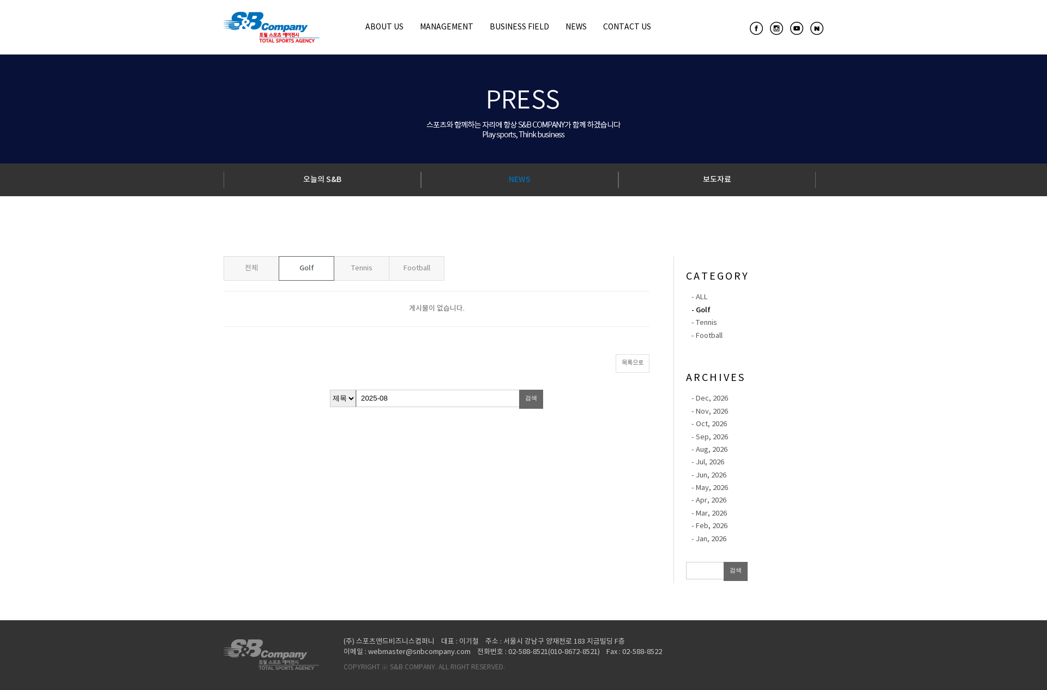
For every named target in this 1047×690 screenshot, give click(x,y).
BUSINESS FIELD (519, 27)
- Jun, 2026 (708, 475)
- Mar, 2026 (709, 514)
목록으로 (632, 362)
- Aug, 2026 (709, 450)
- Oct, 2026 (709, 424)
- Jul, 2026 (707, 462)
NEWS (576, 27)
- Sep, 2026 (709, 437)
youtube (796, 28)
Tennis (361, 268)
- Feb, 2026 (709, 526)
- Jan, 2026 (708, 539)
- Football (707, 336)
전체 (251, 268)
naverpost (816, 28)
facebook (756, 28)
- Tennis (704, 323)
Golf (306, 268)
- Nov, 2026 (709, 412)
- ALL (699, 297)
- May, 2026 (709, 488)
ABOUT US (384, 27)
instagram (776, 28)
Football (417, 268)
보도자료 (717, 179)
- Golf (701, 310)
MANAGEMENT (446, 27)
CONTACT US (627, 27)
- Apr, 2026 (708, 501)
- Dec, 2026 (709, 399)
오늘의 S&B (322, 179)
